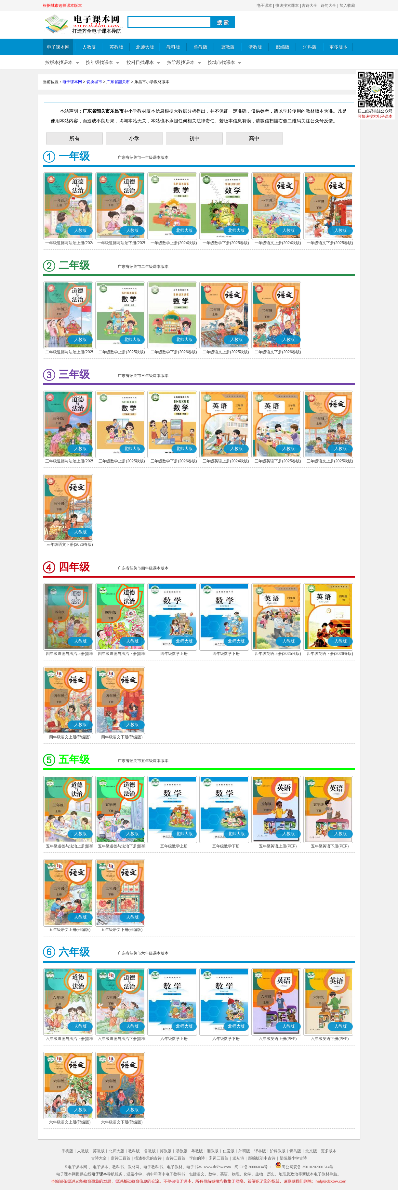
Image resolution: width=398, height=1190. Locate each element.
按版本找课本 (59, 62)
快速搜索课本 (287, 5)
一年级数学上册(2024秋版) (174, 243)
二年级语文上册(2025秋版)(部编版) (226, 353)
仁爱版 (228, 1151)
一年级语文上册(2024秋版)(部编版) (278, 243)
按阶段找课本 (180, 62)
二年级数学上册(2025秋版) (122, 352)
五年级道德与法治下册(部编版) (122, 847)
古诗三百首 (175, 1158)
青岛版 (295, 1151)
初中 (194, 138)
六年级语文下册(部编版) (122, 1122)
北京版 (311, 1151)
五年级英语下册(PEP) (330, 846)
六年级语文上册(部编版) (70, 1122)
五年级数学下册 (226, 846)
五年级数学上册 (174, 846)
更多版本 (338, 47)
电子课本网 (58, 47)
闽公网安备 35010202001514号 (304, 1167)
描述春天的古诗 (148, 1158)
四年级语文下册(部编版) (122, 737)
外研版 (244, 1151)
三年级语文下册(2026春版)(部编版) (69, 545)
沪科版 (310, 47)
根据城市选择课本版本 (62, 5)
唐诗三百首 (120, 1158)
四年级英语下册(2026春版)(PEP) (330, 654)
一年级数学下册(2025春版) (226, 243)
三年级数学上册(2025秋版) (122, 461)
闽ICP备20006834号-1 (252, 1167)
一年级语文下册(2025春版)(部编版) (330, 243)
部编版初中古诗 (261, 1158)
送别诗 (238, 1158)
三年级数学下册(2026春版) (174, 461)
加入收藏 (347, 5)
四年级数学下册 (226, 653)
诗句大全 (328, 5)
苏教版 (116, 47)
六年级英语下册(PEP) (330, 1038)
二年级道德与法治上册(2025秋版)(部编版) (69, 353)
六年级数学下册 (226, 1038)
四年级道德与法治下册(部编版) (122, 654)
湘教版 (213, 1151)
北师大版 (145, 47)
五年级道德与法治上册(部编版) (70, 847)
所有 (74, 138)
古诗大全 (309, 5)
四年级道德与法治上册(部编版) (70, 654)
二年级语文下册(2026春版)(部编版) (278, 353)
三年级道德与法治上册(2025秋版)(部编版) (69, 462)
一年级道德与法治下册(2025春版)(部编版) (121, 243)
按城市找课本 (221, 62)
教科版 (173, 47)
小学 (134, 138)
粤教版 (197, 1151)
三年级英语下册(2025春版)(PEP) (278, 462)
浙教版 (255, 47)
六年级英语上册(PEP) (278, 1038)
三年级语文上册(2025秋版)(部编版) (330, 462)
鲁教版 (200, 47)
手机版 (67, 1151)
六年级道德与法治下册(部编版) (122, 1039)
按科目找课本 (140, 62)
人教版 (89, 47)
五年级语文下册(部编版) (122, 929)
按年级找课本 (99, 62)
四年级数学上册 (174, 653)
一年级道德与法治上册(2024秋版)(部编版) (69, 243)
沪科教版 (277, 1151)
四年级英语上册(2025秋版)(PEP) (278, 654)
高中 (254, 138)
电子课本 (264, 5)
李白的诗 (197, 1158)
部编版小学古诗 (293, 1158)
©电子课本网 (76, 1167)
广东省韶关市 (118, 82)
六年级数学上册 (174, 1038)
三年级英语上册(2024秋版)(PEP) (226, 462)
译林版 (260, 1151)
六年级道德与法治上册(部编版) (70, 1039)
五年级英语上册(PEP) (278, 846)
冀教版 (228, 47)
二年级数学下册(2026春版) (174, 352)
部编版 (282, 47)
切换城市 (94, 82)
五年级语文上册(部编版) (70, 929)
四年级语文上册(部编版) (70, 737)
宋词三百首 (218, 1158)
